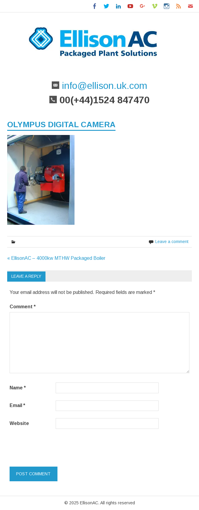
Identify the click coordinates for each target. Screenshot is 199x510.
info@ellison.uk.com (103, 85)
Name (18, 387)
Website (19, 423)
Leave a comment (172, 241)
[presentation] (51, 446)
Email (17, 405)
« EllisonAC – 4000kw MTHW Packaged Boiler (56, 258)
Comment (23, 306)
